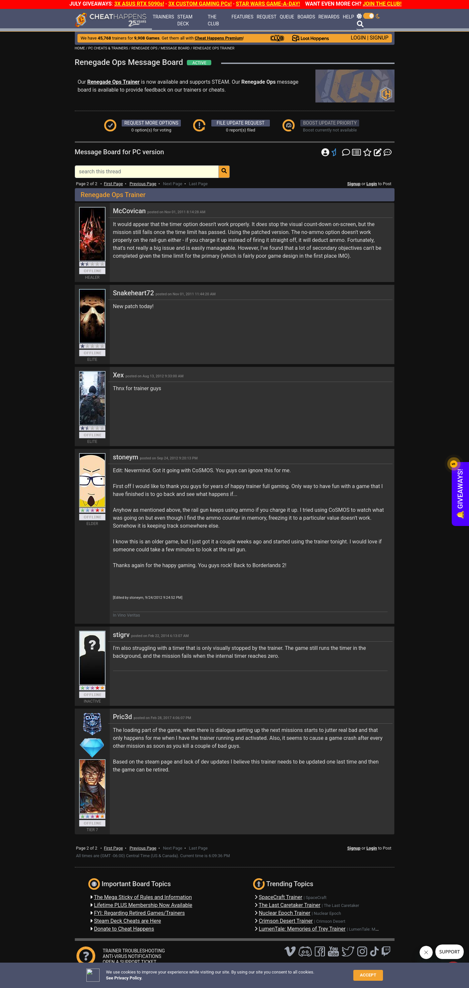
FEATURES (242, 16)
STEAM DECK (184, 20)
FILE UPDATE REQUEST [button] (240, 123)
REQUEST (267, 16)
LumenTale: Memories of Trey (376, 929)
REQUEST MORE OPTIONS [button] (151, 123)
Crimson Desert (330, 921)
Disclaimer (193, 973)
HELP (348, 16)
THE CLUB (213, 20)
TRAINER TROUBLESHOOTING (134, 950)
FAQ (174, 973)
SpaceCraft (316, 897)
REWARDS (328, 16)
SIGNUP (379, 38)
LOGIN (358, 38)
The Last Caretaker (341, 905)
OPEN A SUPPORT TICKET (130, 962)
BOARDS (306, 16)
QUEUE (287, 16)
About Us (265, 973)
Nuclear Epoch (327, 913)
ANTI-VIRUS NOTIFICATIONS (132, 956)
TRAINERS (163, 16)
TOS (245, 973)
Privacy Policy (222, 973)
